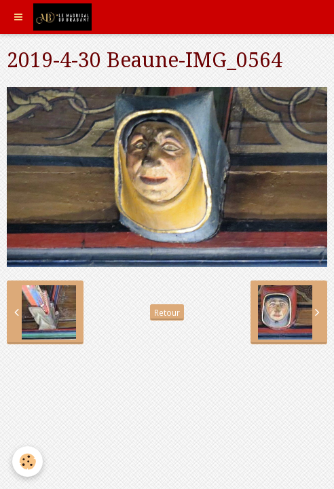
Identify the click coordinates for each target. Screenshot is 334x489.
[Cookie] (27, 461)
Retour (167, 312)
